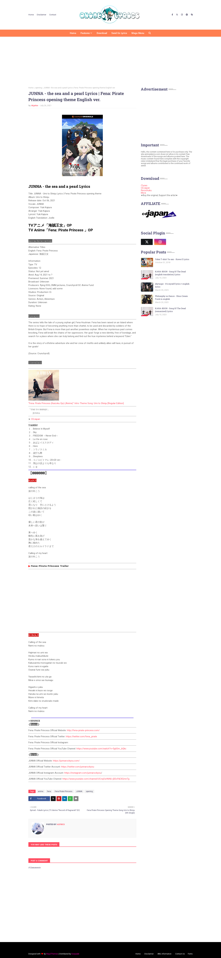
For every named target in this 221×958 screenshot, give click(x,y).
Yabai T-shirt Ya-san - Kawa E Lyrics (172, 259)
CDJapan (35, 419)
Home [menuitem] (73, 33)
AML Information (164, 954)
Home (31, 14)
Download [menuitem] (102, 33)
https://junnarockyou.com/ (66, 760)
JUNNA (79, 791)
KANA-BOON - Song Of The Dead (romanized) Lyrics (170, 310)
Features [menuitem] (85, 33)
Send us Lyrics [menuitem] (119, 33)
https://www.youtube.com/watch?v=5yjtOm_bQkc (101, 748)
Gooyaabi (75, 954)
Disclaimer (41, 14)
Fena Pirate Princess (63, 791)
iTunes (144, 185)
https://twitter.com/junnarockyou (77, 766)
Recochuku (146, 190)
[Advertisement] (110, 60)
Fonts (190, 954)
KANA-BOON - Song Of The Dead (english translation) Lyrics (170, 273)
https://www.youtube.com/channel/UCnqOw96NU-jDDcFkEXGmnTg (95, 778)
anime (40, 791)
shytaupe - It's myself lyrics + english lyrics (172, 285)
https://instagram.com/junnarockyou (82, 772)
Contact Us (180, 954)
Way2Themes (52, 954)
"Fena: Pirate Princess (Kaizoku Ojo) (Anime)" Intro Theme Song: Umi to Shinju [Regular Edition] (76, 403)
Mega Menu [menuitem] (138, 33)
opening (38, 88)
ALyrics (34, 105)
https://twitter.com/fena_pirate (81, 736)
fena (49, 791)
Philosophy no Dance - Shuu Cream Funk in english (171, 298)
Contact (52, 14)
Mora (143, 193)
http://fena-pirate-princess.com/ (83, 730)
